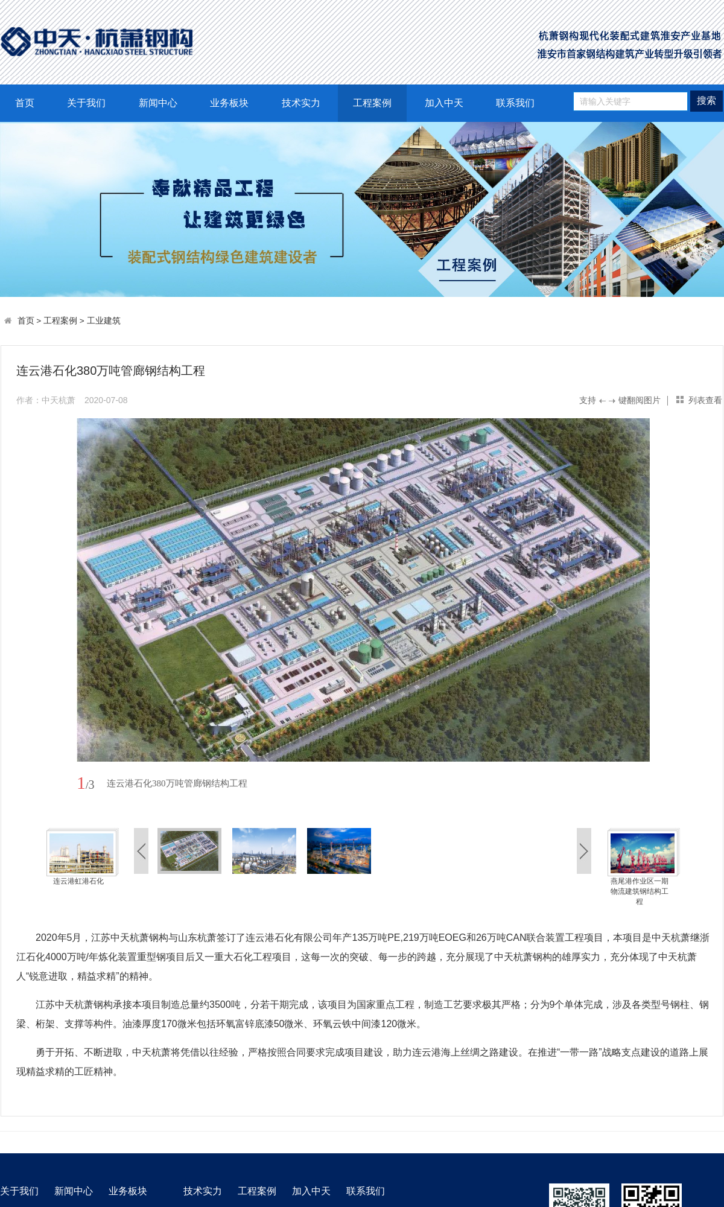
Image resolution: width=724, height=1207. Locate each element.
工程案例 (372, 103)
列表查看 (705, 400)
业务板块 (229, 103)
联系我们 (515, 103)
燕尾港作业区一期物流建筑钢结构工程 (639, 891)
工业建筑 (104, 320)
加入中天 (444, 103)
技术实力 (301, 103)
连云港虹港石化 (78, 881)
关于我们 (86, 103)
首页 (24, 103)
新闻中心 (158, 103)
